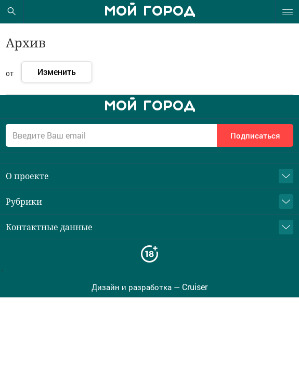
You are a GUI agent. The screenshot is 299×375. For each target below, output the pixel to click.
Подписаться (255, 135)
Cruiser (194, 287)
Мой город (150, 12)
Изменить (56, 71)
